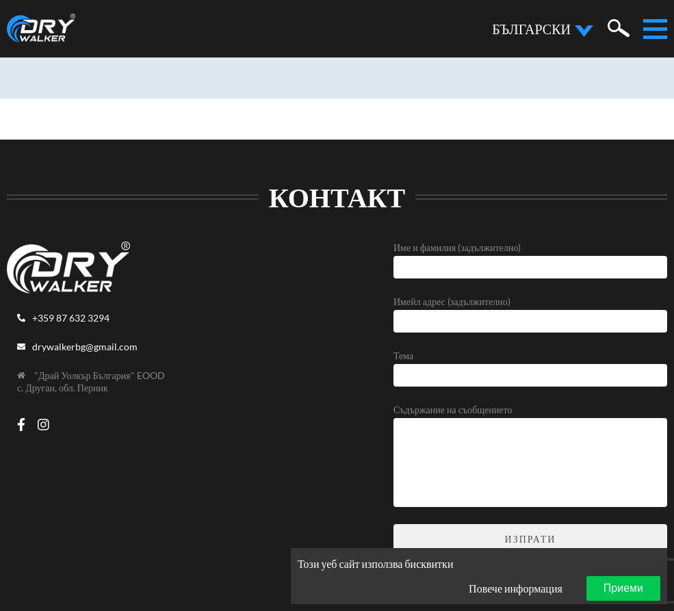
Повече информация (515, 588)
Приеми (623, 588)
